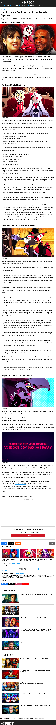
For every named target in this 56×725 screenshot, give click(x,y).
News (16, 5)
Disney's (43, 468)
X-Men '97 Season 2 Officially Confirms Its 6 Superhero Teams (33, 693)
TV (12, 5)
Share (4, 543)
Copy (52, 543)
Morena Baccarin (41, 486)
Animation (39, 567)
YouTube (10, 171)
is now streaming (12, 496)
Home (2, 9)
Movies (7, 5)
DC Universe (23, 5)
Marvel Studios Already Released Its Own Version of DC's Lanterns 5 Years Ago (36, 642)
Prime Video (4, 570)
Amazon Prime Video (27, 718)
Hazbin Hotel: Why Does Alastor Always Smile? (9, 560)
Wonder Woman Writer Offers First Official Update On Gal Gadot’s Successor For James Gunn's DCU (36, 659)
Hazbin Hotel (16, 563)
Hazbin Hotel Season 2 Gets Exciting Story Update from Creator (28, 560)
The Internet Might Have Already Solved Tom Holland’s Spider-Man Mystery (36, 594)
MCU (2, 5)
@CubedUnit (6, 287)
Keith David (35, 357)
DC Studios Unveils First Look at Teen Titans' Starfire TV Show (34, 617)
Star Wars (32, 5)
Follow (4, 584)
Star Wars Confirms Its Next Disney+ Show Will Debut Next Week (34, 606)
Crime (38, 569)
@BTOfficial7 (10, 310)
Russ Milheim (5, 22)
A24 (37, 77)
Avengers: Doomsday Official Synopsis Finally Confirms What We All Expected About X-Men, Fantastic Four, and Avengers (35, 683)
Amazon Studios (46, 59)
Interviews (40, 5)
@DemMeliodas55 (34, 333)
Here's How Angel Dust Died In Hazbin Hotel (45, 560)
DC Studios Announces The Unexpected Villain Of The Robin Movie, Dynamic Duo (35, 671)
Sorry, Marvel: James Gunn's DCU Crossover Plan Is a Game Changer (35, 705)
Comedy (39, 568)
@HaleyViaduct (11, 267)
